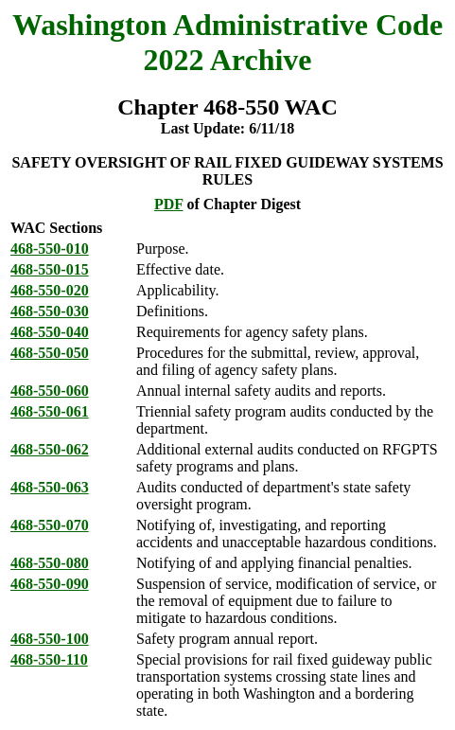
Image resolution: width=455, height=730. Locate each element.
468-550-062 (49, 449)
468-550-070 (49, 525)
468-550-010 (49, 248)
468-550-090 (49, 584)
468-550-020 (49, 290)
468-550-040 (49, 332)
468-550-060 (49, 391)
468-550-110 (49, 659)
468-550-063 (49, 487)
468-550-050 (49, 353)
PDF (169, 204)
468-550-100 (49, 639)
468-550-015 (49, 269)
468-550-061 (49, 411)
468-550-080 (49, 563)
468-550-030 (49, 311)
